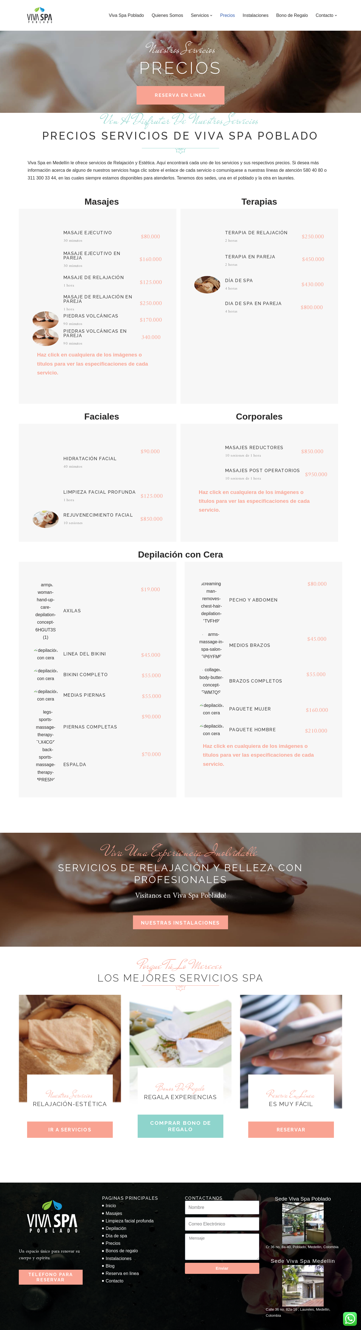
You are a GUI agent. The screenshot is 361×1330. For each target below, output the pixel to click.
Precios (227, 15)
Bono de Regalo (292, 15)
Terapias (259, 202)
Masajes (102, 202)
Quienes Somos (167, 15)
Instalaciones (255, 15)
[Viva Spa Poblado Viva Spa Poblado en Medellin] (39, 15)
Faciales (101, 416)
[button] (211, 15)
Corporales (259, 416)
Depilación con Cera (180, 554)
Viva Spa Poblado (126, 15)
